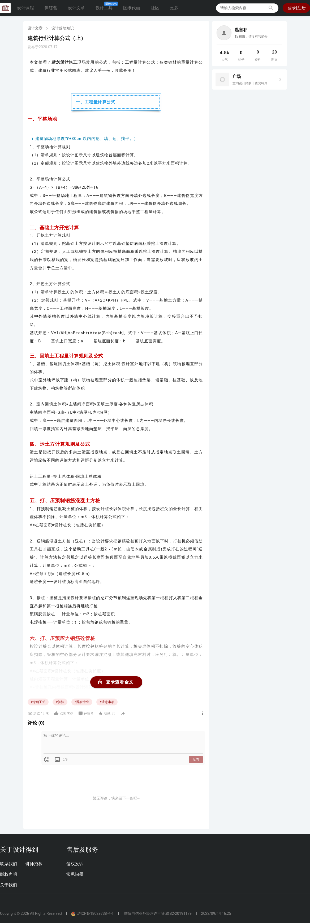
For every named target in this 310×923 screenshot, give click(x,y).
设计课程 (25, 7)
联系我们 (8, 863)
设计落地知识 (62, 28)
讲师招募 (33, 863)
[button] (271, 8)
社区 (155, 7)
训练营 (51, 7)
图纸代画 (131, 7)
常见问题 (74, 874)
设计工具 (106, 6)
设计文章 (76, 7)
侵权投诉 (74, 863)
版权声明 (8, 874)
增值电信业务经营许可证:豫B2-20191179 (157, 913)
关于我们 (8, 884)
